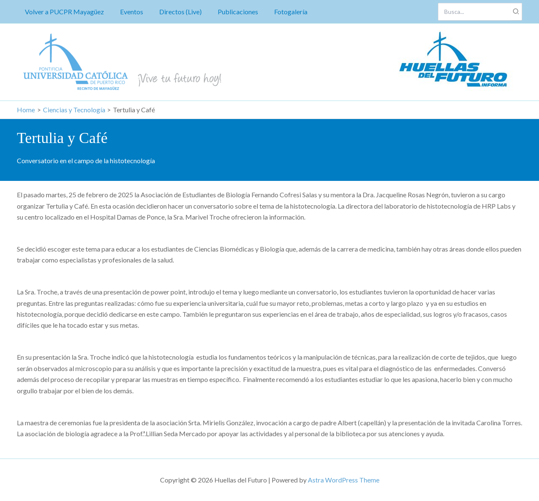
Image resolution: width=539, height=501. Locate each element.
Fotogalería (279, 12)
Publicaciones (229, 12)
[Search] (516, 11)
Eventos (127, 12)
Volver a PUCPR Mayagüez (63, 12)
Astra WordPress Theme (343, 480)
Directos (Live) (174, 12)
